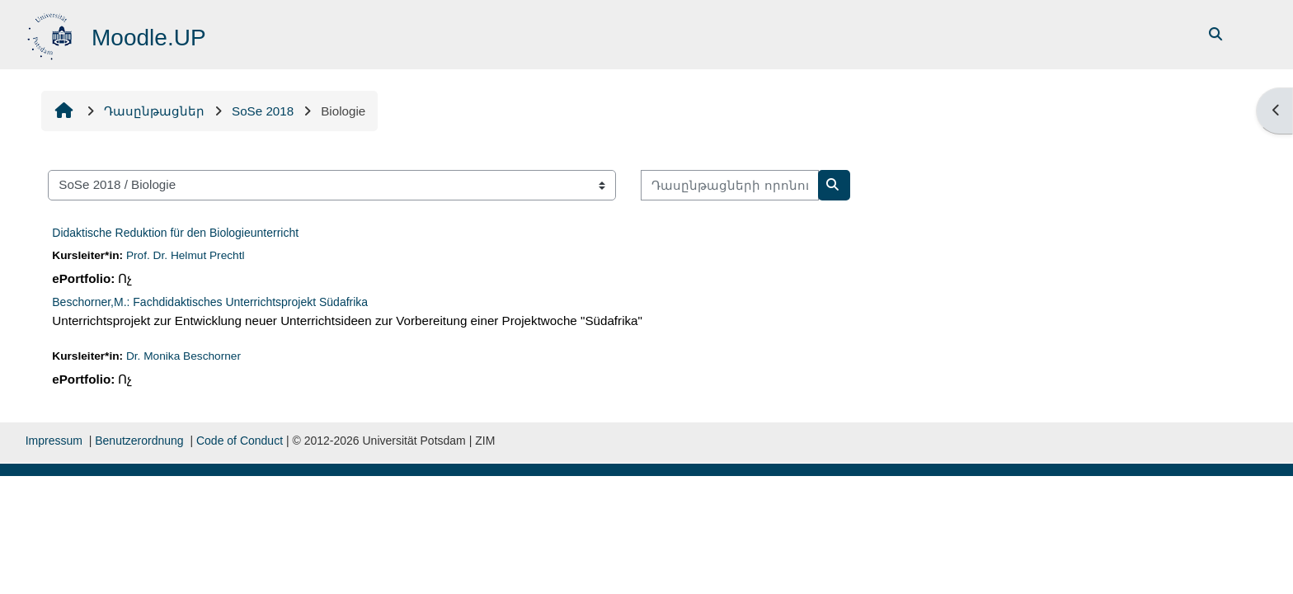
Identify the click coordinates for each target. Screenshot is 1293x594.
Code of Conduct (239, 440)
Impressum (54, 440)
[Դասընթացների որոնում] (730, 185)
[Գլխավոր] (51, 33)
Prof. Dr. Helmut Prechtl (185, 255)
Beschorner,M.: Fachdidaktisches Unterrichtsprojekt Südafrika (210, 302)
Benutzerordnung (139, 440)
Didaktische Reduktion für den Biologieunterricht (175, 232)
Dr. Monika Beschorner (183, 356)
